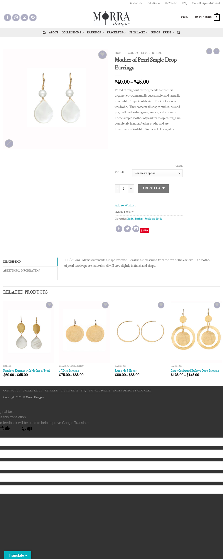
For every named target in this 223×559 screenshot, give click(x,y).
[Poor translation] (26, 430)
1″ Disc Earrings (69, 370)
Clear (179, 166)
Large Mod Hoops (126, 370)
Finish (119, 172)
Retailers (52, 390)
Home (119, 53)
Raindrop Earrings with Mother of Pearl (26, 370)
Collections (73, 33)
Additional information (21, 271)
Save (146, 230)
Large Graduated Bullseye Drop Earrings (195, 370)
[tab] (30, 262)
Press (168, 33)
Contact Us (136, 3)
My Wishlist (171, 3)
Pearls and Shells (153, 219)
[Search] (44, 33)
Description (12, 262)
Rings (155, 32)
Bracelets (116, 33)
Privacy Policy (100, 390)
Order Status (153, 3)
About (54, 32)
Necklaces (138, 33)
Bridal (157, 53)
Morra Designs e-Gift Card (206, 3)
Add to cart (153, 188)
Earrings (95, 33)
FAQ (184, 3)
